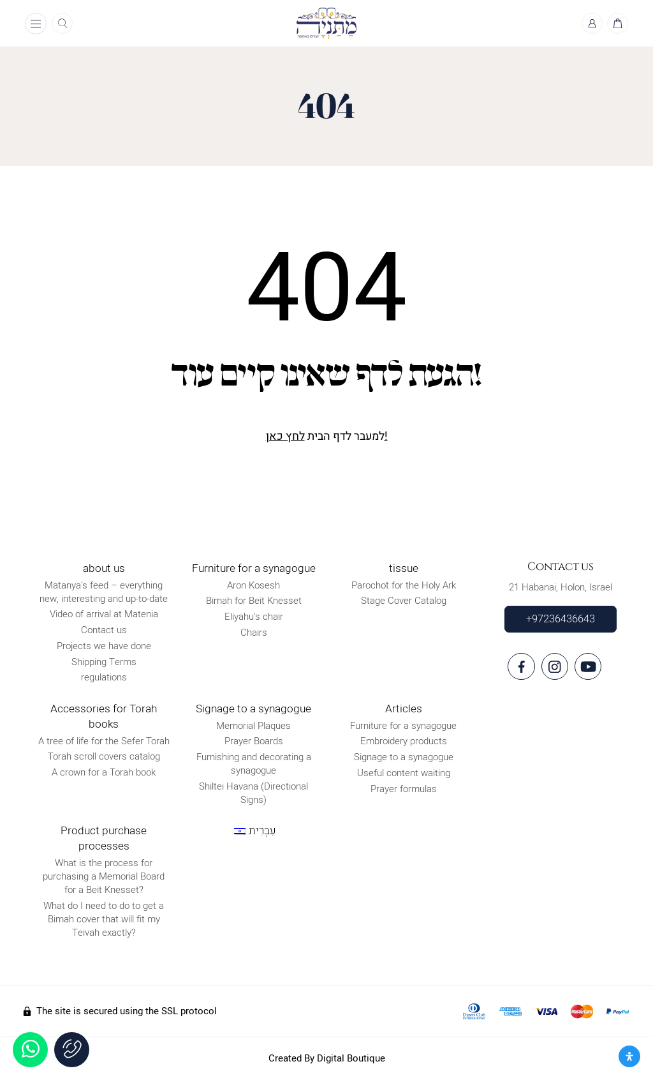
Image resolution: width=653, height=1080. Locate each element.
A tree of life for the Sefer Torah (104, 741)
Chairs (253, 633)
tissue (403, 568)
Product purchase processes (104, 838)
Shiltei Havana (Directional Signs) (253, 793)
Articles (403, 709)
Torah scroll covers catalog (104, 757)
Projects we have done (104, 646)
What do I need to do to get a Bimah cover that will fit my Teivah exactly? (103, 919)
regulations (104, 678)
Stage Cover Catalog (403, 601)
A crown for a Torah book (104, 772)
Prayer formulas (404, 789)
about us (104, 568)
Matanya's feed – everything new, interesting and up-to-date (104, 592)
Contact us (104, 630)
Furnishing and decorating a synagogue (253, 763)
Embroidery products (403, 741)
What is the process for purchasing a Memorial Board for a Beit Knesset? (104, 876)
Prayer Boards (253, 741)
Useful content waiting (403, 773)
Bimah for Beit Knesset (254, 601)
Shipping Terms (103, 662)
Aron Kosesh (253, 585)
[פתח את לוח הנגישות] (629, 1056)
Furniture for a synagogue (254, 568)
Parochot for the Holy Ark (403, 585)
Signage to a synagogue (253, 709)
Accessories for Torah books (103, 716)
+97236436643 (560, 619)
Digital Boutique (351, 1058)
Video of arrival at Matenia (104, 615)
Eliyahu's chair (253, 617)
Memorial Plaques (253, 726)
